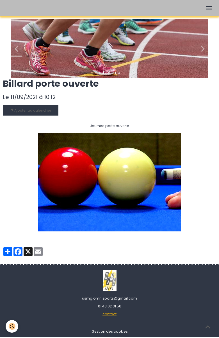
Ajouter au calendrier (30, 110)
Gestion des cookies (110, 331)
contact (109, 314)
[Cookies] (12, 326)
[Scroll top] (208, 327)
